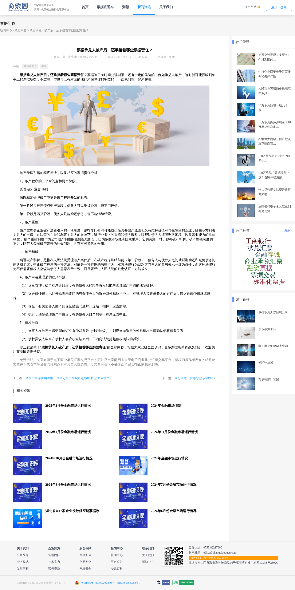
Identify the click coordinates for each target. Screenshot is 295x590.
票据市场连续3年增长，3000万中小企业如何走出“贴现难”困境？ (67, 378)
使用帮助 (250, 7)
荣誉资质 (54, 568)
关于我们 (166, 7)
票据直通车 (105, 7)
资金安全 (85, 555)
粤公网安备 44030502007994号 (98, 582)
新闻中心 (6, 30)
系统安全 (85, 568)
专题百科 (117, 568)
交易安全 (85, 561)
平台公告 (117, 561)
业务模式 (23, 561)
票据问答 (21, 30)
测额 (125, 7)
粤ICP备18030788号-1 (129, 582)
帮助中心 (148, 561)
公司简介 (23, 555)
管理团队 (54, 555)
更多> (288, 230)
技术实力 (54, 561)
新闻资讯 (144, 7)
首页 (85, 7)
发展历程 (23, 568)
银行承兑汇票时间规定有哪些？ (195, 378)
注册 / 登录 (279, 7)
